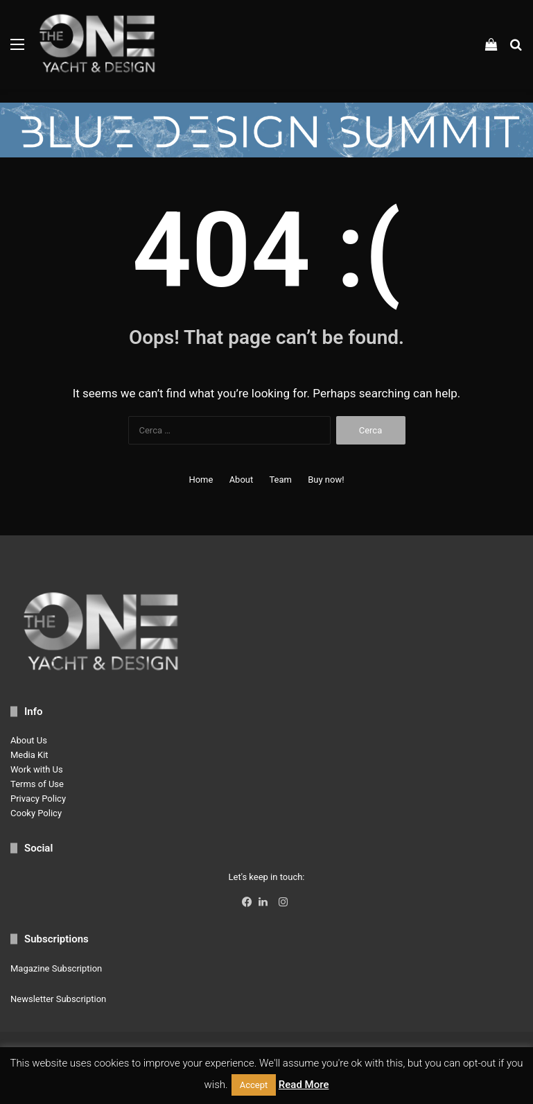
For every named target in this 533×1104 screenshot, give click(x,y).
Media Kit (29, 755)
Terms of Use (37, 784)
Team (280, 479)
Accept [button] (254, 1085)
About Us (28, 740)
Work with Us (36, 769)
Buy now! (326, 479)
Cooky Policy (36, 813)
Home (201, 479)
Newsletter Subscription (58, 999)
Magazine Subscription (56, 968)
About (241, 479)
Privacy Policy (38, 798)
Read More (304, 1084)
